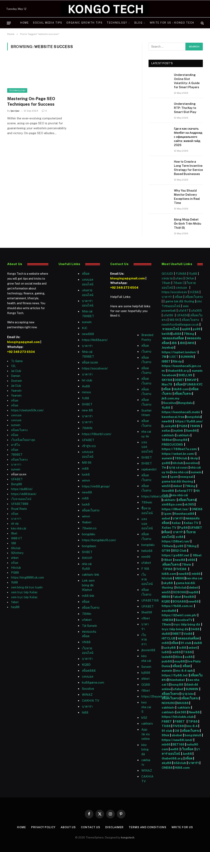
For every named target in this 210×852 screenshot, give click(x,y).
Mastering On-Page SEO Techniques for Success (31, 101)
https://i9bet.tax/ (175, 509)
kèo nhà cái (18, 528)
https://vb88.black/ (23, 494)
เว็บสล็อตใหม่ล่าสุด (23, 439)
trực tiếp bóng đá (186, 624)
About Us (68, 827)
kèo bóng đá (145, 749)
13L (13, 366)
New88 (194, 712)
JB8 (174, 343)
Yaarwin (16, 390)
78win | (179, 283)
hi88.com (169, 573)
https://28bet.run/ (176, 541)
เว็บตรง (146, 351)
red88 (176, 652)
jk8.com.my (170, 398)
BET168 (179, 744)
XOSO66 (179, 592)
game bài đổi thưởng (180, 301)
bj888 (145, 672)
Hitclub (16, 567)
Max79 (167, 384)
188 (13, 543)
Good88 (168, 490)
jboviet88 (148, 650)
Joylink (178, 430)
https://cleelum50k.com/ (27, 410)
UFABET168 (150, 600)
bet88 (166, 333)
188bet (167, 439)
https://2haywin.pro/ (155, 696)
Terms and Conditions (147, 827)
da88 (198, 643)
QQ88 (145, 684)
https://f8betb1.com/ (96, 434)
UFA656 (182, 315)
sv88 (180, 537)
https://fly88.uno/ (189, 421)
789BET (17, 454)
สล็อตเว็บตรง (19, 430)
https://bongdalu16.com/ (99, 540)
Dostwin (16, 380)
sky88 (168, 583)
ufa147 (183, 310)
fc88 (85, 398)
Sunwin (146, 666)
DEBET (179, 380)
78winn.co (89, 528)
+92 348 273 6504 (21, 351)
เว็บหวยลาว (144, 639)
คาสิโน (15, 444)
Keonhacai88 (184, 513)
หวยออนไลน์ (171, 329)
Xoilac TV (190, 523)
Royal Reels (19, 508)
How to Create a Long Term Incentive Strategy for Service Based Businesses (188, 168)
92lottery (17, 553)
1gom (174, 476)
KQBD (86, 664)
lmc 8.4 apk (184, 670)
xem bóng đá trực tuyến (27, 587)
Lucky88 (170, 426)
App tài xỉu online (145, 734)
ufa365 (196, 310)
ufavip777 (185, 490)
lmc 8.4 (192, 726)
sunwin (15, 425)
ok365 (189, 504)
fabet (15, 602)
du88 (166, 633)
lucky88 (170, 647)
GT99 (166, 550)
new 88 (87, 410)
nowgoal (186, 476)
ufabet (87, 619)
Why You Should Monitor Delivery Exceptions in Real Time (187, 197)
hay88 (15, 607)
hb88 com (181, 389)
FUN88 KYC (194, 384)
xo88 (189, 657)
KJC (84, 328)
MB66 (180, 578)
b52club (180, 763)
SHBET (87, 404)
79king (189, 333)
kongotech (127, 837)
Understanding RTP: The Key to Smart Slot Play (185, 108)
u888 (177, 333)
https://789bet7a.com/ (180, 449)
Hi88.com (182, 767)
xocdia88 (169, 610)
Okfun (189, 278)
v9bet (145, 618)
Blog (138, 22)
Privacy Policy (43, 827)
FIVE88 (181, 569)
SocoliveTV (184, 620)
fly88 (193, 273)
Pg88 (183, 527)
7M (164, 356)
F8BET (167, 721)
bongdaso (89, 546)
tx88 (182, 647)
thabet (86, 522)
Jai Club (16, 371)
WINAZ (87, 694)
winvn (86, 480)
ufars (179, 278)
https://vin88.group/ (96, 486)
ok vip (15, 523)
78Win (86, 613)
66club (15, 548)
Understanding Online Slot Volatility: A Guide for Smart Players (187, 81)
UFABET (17, 479)
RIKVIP (87, 558)
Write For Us (182, 827)
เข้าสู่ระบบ (89, 446)
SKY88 (167, 380)
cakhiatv (147, 723)
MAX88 (183, 703)
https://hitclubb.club (178, 716)
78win (166, 283)
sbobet (177, 735)
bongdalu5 (193, 735)
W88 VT (16, 538)
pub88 (167, 661)
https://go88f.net (175, 555)
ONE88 (196, 509)
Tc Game (17, 361)
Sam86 (191, 430)
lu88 (165, 652)
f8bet (145, 690)
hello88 (146, 550)
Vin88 (188, 633)
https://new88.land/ (177, 740)
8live (179, 657)
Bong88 (16, 484)
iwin (165, 476)
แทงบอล (16, 415)
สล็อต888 (89, 670)
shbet (15, 557)
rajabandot (149, 469)
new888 (88, 334)
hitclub (177, 463)
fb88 (14, 582)
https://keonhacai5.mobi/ (181, 412)
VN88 (86, 642)
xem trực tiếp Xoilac (24, 592)
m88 (85, 468)
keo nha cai (193, 578)
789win (146, 502)
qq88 (186, 329)
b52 (144, 717)
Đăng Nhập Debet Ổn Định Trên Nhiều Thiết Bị (187, 223)
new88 (87, 492)
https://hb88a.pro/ (95, 340)
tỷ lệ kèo (187, 693)
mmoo (86, 392)
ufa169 (168, 315)
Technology (117, 22)
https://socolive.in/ (95, 368)
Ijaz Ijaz (15, 110)
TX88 (187, 652)
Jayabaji (168, 347)
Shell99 (146, 612)
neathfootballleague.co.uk (181, 324)
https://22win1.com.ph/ (179, 615)
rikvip (194, 458)
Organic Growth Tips (84, 22)
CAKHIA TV (90, 700)
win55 (166, 486)
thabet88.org (178, 370)
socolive (191, 463)
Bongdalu (185, 403)
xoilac (166, 430)
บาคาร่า (16, 464)
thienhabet (177, 680)
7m (164, 467)
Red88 (189, 596)
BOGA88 (179, 601)
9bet (14, 533)
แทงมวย (167, 278)
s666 (191, 560)
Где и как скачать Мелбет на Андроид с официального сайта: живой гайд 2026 (188, 137)
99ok (165, 735)
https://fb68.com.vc (177, 606)
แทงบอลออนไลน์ (147, 446)
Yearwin (16, 395)
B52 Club (179, 550)
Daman (15, 375)
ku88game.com (93, 682)
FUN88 (181, 273)
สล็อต (14, 400)
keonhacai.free (173, 417)
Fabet (177, 596)
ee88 (174, 749)
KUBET (173, 356)
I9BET (166, 361)
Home (24, 22)
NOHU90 (169, 703)
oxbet (166, 518)
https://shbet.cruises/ (156, 496)
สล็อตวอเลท (90, 362)
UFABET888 (19, 503)
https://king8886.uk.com (27, 577)
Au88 (86, 386)
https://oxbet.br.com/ (178, 453)
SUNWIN (186, 356)
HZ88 (194, 292)
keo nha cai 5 (146, 707)
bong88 (181, 439)
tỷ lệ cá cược (178, 467)
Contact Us (90, 827)
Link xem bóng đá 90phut (88, 585)
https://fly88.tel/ (175, 675)
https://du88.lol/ (22, 489)
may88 (179, 661)
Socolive (169, 403)
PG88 (15, 572)
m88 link (88, 595)
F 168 (145, 568)
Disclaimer (114, 827)
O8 (177, 730)
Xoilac (176, 523)
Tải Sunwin (89, 625)
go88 (166, 463)
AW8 (191, 343)
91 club (186, 643)
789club (180, 458)
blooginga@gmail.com (23, 342)
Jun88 (188, 753)
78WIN (87, 428)
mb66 (196, 573)
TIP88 (168, 569)
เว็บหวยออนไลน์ (21, 499)
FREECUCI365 (172, 444)
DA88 (195, 629)
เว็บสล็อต (187, 749)
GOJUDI (167, 273)
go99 (196, 329)
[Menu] (9, 22)
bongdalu (88, 534)
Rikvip (177, 361)
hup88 (193, 592)
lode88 (167, 657)
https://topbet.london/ (179, 352)
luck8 (86, 474)
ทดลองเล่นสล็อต (173, 338)
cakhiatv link (90, 574)
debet (178, 486)
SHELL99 (185, 375)
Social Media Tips (47, 22)
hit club (87, 380)
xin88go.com (172, 504)
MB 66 (86, 462)
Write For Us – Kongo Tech (172, 22)
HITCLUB (168, 638)
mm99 (145, 556)
